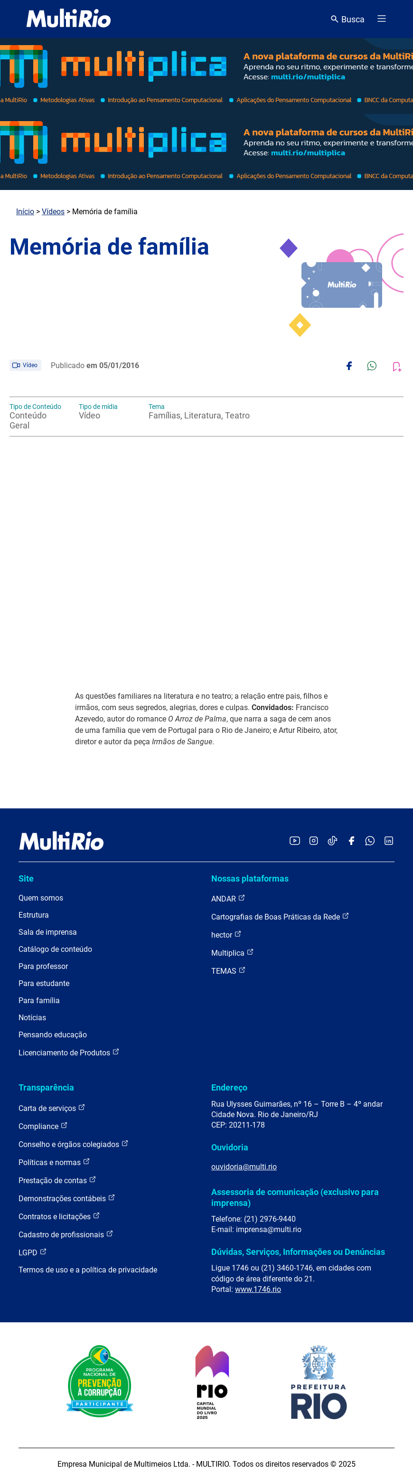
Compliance (43, 1126)
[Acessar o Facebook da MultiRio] (351, 841)
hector (226, 934)
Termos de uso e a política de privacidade (88, 1269)
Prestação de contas (57, 1180)
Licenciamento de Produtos (69, 1052)
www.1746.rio (258, 1289)
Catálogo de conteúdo (55, 949)
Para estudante (44, 983)
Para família (39, 1000)
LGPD (33, 1252)
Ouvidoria (229, 1147)
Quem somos (41, 897)
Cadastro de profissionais (66, 1234)
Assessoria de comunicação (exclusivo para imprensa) (295, 1197)
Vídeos (53, 211)
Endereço (229, 1087)
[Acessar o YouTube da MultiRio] (294, 841)
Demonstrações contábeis (67, 1198)
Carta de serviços (52, 1108)
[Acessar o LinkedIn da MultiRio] (388, 841)
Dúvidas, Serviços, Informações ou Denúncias (298, 1252)
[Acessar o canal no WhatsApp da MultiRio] (370, 841)
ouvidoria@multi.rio (244, 1166)
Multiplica (232, 953)
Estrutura (34, 915)
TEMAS (228, 971)
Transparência (46, 1087)
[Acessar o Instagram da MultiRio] (313, 841)
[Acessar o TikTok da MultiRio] (332, 841)
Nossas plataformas (250, 878)
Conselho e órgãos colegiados (74, 1144)
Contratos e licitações (59, 1216)
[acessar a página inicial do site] (69, 19)
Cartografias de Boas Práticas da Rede (280, 916)
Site (26, 878)
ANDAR (228, 898)
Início (25, 211)
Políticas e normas (54, 1162)
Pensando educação (53, 1034)
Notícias (32, 1017)
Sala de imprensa (48, 932)
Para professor (43, 966)
